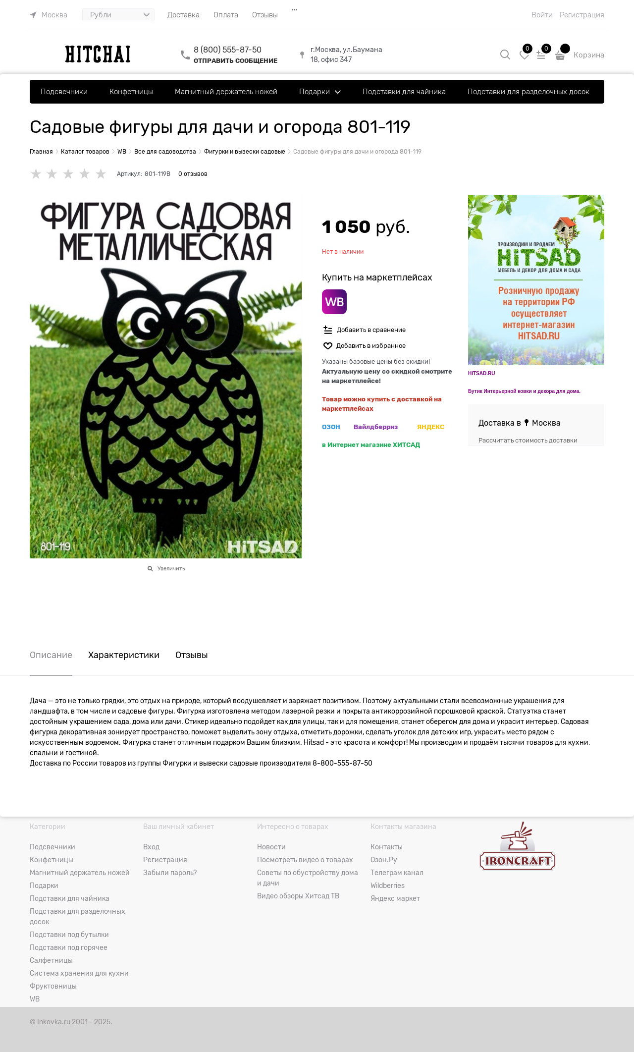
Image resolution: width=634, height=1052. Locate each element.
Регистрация (582, 15)
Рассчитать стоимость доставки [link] (528, 440)
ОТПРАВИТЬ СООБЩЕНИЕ (235, 60)
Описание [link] (51, 655)
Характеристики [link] (123, 655)
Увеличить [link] (171, 568)
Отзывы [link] (191, 655)
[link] (48, 15)
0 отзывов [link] (193, 173)
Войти (542, 15)
